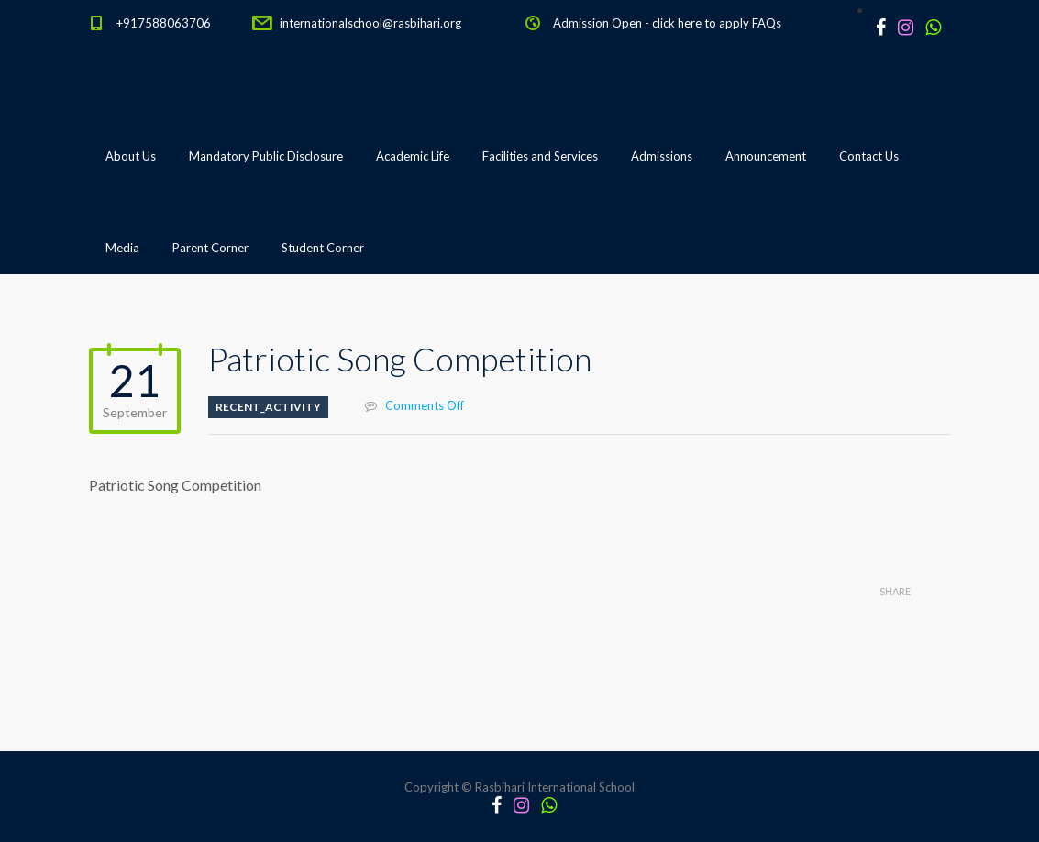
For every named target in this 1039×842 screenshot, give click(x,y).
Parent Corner (210, 247)
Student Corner (323, 247)
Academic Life (412, 156)
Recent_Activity (268, 407)
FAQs (766, 23)
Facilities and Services (540, 156)
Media (122, 247)
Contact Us (869, 156)
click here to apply (700, 23)
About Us (130, 156)
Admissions (661, 156)
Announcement (765, 156)
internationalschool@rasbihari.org (370, 23)
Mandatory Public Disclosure (266, 156)
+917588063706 (163, 23)
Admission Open (597, 23)
